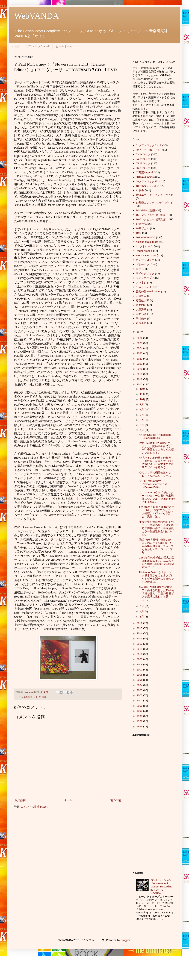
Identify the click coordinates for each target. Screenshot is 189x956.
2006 (140, 674)
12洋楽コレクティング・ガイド (154, 194)
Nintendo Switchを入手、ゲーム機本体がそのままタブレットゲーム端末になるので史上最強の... (156, 577)
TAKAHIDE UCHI (146, 255)
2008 (140, 664)
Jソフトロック (144, 246)
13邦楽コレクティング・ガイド (154, 202)
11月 (143, 394)
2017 (140, 384)
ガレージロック (145, 259)
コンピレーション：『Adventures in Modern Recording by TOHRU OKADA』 (162, 886)
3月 (142, 606)
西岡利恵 (141, 304)
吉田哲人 (141, 295)
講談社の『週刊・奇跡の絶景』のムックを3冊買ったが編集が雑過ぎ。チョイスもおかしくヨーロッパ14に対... (156, 546)
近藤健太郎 (142, 300)
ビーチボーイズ (65, 46)
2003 (140, 690)
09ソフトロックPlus (148, 181)
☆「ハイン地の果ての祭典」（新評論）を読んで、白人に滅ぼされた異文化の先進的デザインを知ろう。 (156, 462)
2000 (140, 705)
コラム (140, 268)
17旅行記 (141, 223)
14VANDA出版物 (146, 210)
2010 (140, 653)
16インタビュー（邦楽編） (152, 219)
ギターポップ (144, 264)
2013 (140, 638)
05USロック (143, 163)
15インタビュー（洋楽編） (152, 214)
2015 (140, 628)
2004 (140, 685)
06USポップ (143, 167)
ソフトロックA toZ (38, 46)
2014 (140, 633)
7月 (142, 414)
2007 (140, 669)
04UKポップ (143, 158)
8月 (142, 409)
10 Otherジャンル (146, 185)
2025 (140, 343)
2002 (140, 695)
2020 (140, 368)
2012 (140, 643)
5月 (142, 424)
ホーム (16, 46)
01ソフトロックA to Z (149, 145)
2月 (142, 611)
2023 (140, 353)
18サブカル (142, 228)
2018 (140, 379)
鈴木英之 (141, 322)
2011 (140, 648)
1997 (140, 721)
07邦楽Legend (144, 172)
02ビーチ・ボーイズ (148, 149)
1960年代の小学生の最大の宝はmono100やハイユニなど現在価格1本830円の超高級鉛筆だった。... (156, 562)
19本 (138, 232)
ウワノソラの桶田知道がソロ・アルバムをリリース (155, 474)
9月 (142, 404)
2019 (140, 373)
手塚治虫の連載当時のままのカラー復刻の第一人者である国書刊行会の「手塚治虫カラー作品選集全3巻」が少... (156, 528)
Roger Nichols (144, 250)
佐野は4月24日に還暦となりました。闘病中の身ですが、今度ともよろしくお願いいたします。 (156, 448)
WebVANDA (36, 15)
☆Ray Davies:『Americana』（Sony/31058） (156, 436)
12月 (143, 388)
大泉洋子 (141, 309)
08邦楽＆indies (145, 176)
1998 (140, 715)
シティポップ (144, 277)
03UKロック (31, 697)
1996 (140, 726)
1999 (140, 710)
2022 (140, 358)
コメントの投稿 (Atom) (34, 806)
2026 (140, 337)
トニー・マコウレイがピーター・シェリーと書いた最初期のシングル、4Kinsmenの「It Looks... (157, 497)
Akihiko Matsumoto (147, 241)
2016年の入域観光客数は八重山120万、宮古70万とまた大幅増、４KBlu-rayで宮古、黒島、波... (156, 511)
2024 (140, 348)
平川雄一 (141, 318)
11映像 (43, 697)
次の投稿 (20, 800)
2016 (140, 623)
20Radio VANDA (145, 237)
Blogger (125, 940)
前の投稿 (115, 800)
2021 (140, 363)
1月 (142, 616)
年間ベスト (142, 313)
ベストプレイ (144, 286)
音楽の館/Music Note (148, 291)
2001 (140, 700)
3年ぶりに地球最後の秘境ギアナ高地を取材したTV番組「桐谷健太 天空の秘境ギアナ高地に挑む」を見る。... (156, 593)
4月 (142, 430)
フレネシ (141, 282)
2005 (140, 679)
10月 (143, 399)
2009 (140, 659)
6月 (142, 419)
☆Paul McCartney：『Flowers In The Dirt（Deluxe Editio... (153, 484)
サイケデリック (145, 273)
